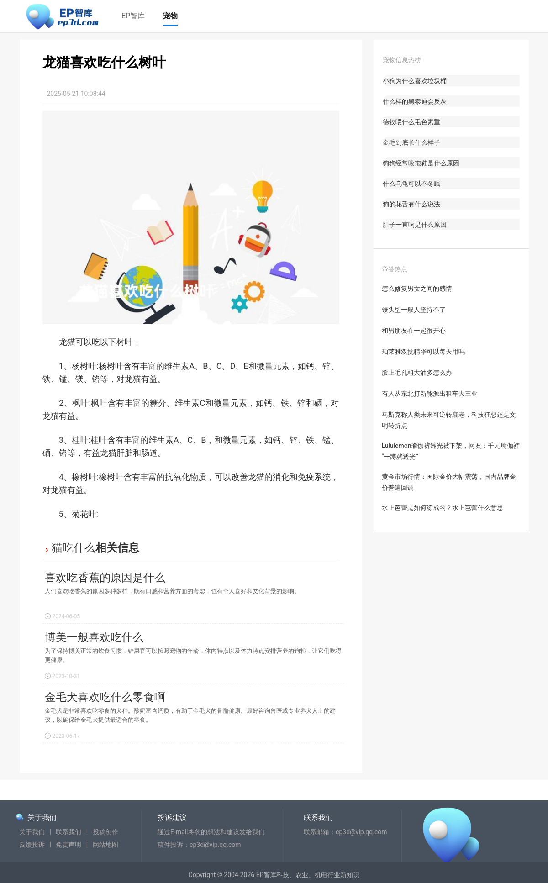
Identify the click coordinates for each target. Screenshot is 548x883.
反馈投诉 (32, 844)
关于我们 (42, 817)
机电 (321, 874)
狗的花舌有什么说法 (411, 204)
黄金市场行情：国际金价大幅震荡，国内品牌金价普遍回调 (449, 482)
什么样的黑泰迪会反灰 (415, 101)
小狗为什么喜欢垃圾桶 (415, 80)
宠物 (170, 15)
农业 (301, 874)
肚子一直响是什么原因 (415, 224)
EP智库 (133, 15)
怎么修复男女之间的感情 (417, 288)
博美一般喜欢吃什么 (94, 637)
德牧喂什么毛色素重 (411, 122)
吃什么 (79, 547)
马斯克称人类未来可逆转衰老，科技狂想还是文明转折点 (449, 420)
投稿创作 (105, 832)
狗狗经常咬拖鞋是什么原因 (421, 163)
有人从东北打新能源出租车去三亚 (430, 393)
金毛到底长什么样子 (411, 142)
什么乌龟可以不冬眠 (411, 183)
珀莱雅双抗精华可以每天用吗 (423, 351)
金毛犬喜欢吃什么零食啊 (105, 697)
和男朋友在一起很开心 (414, 330)
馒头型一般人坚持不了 (414, 309)
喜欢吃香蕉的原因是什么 (105, 577)
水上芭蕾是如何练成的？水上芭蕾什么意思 (442, 507)
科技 (282, 874)
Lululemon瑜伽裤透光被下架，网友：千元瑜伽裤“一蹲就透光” (451, 451)
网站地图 (105, 844)
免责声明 (68, 844)
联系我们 (68, 832)
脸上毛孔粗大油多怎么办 (417, 372)
